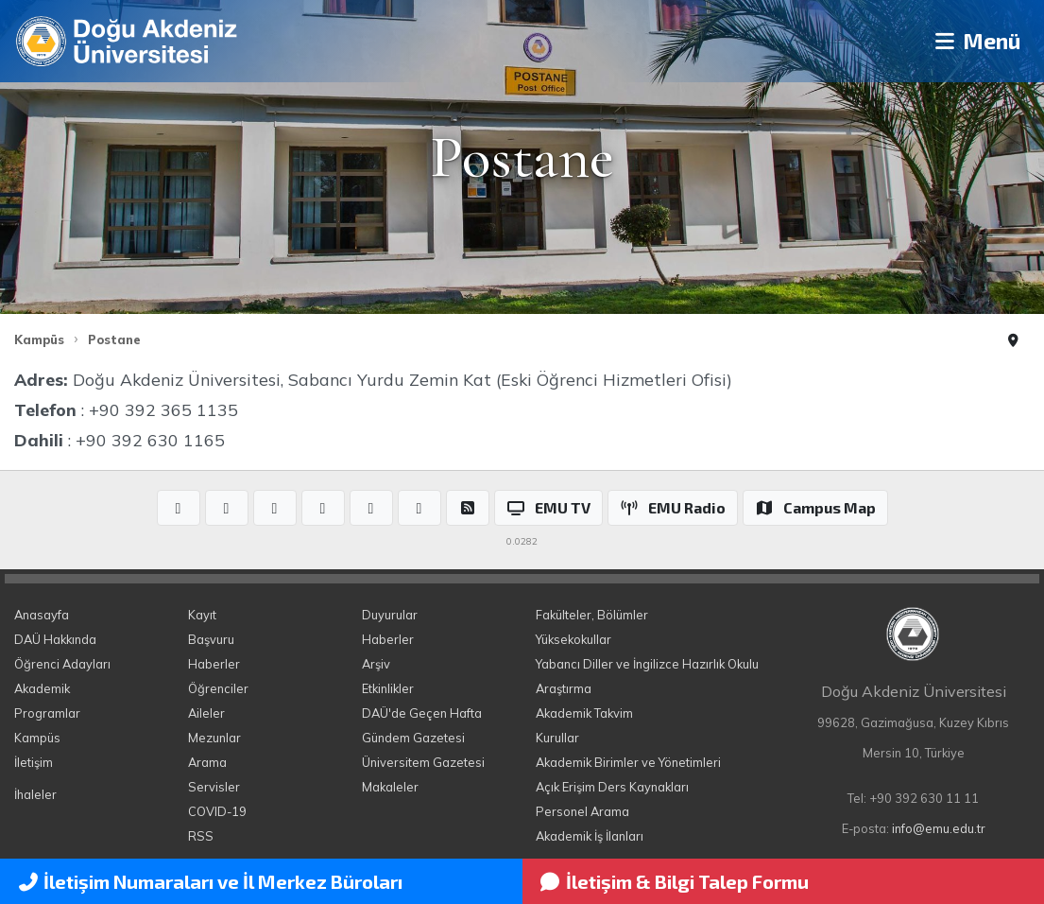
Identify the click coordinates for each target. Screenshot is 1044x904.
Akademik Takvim (584, 713)
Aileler (206, 713)
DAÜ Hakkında (55, 639)
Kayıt (202, 614)
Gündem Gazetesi (413, 737)
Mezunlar (214, 737)
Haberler (214, 663)
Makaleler (390, 786)
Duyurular (390, 614)
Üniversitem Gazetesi (423, 762)
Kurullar (557, 737)
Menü (973, 41)
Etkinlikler (388, 688)
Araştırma (563, 688)
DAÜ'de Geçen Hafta (422, 713)
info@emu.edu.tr (938, 828)
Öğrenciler (218, 688)
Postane (114, 339)
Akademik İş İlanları (589, 835)
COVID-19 (217, 811)
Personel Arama (582, 811)
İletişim (33, 762)
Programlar (47, 713)
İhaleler (35, 794)
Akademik (42, 688)
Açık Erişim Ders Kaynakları (612, 786)
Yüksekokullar (573, 639)
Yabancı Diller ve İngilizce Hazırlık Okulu (647, 663)
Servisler (214, 786)
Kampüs (39, 339)
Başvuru (211, 639)
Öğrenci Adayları (62, 663)
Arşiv (376, 663)
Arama (207, 762)
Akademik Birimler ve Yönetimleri (628, 762)
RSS (201, 835)
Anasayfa (41, 614)
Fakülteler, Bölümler (592, 614)
